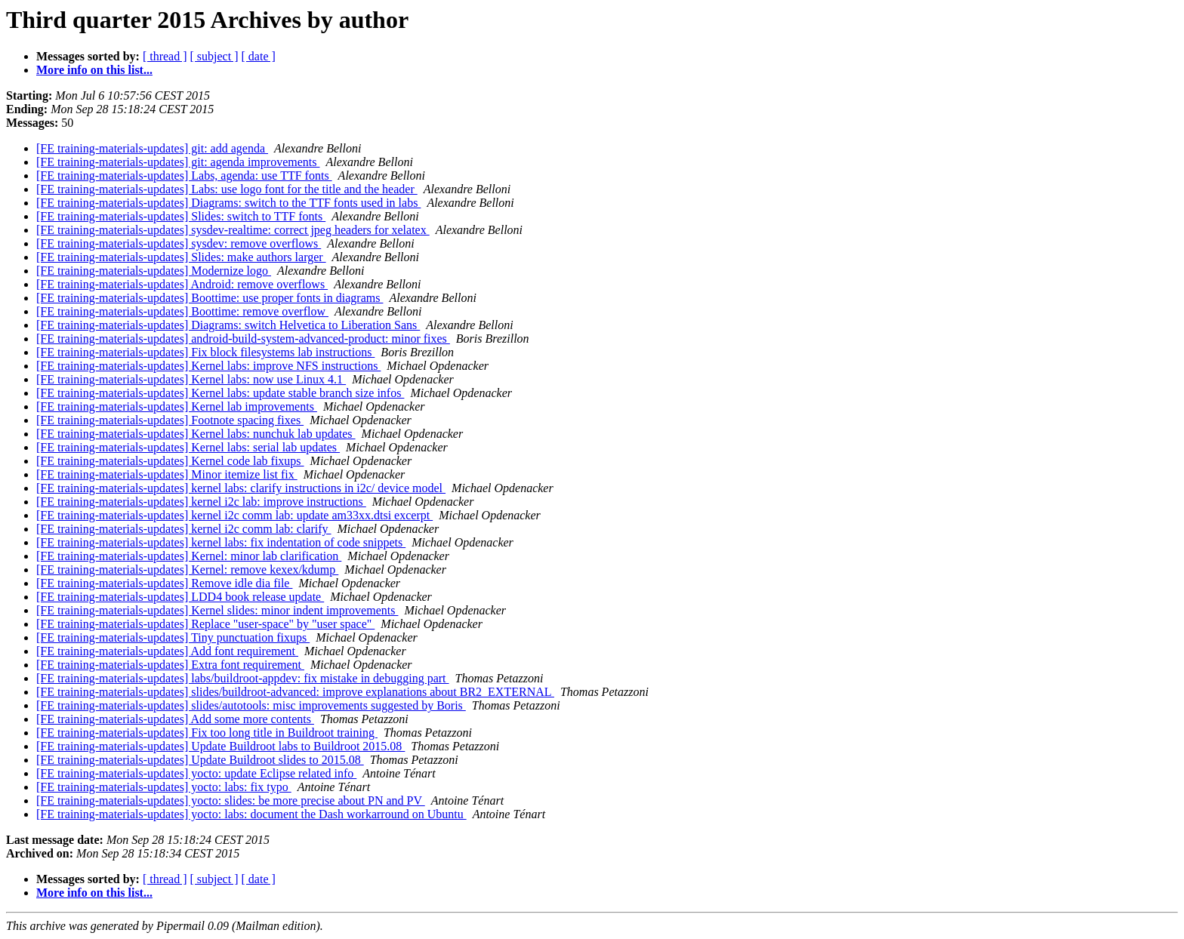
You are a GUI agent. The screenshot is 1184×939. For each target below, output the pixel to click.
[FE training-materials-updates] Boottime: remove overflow (182, 311)
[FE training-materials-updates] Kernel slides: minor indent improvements (217, 610)
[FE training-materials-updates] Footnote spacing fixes (170, 420)
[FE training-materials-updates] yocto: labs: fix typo (163, 786)
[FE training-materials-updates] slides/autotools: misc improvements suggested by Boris (251, 705)
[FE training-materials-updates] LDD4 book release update (180, 596)
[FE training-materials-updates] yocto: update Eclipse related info (196, 773)
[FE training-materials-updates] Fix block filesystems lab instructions (205, 352)
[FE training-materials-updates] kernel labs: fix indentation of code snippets (220, 542)
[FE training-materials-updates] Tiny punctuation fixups (173, 637)
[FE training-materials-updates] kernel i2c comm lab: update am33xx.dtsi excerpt (234, 515)
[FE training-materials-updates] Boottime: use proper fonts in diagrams (209, 297)
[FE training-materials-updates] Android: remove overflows (182, 284)
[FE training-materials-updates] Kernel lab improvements (176, 406)
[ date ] (259, 56)
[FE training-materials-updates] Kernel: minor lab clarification (188, 556)
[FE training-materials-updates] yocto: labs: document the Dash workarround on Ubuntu (251, 814)
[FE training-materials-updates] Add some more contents (175, 719)
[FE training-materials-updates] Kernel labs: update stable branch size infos (220, 392)
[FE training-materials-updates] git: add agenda (152, 148)
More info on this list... (94, 69)
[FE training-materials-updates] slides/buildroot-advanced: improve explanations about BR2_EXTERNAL (295, 691)
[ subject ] (214, 56)
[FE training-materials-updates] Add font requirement (167, 651)
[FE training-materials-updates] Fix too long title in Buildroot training (207, 732)
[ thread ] (165, 56)
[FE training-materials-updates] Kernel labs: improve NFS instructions (208, 365)
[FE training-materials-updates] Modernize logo (153, 270)
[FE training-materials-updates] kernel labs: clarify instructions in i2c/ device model (241, 488)
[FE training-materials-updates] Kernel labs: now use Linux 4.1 (191, 379)
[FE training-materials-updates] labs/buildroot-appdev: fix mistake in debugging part (242, 678)
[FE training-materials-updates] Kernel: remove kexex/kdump (187, 569)
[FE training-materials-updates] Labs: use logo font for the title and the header (227, 189)
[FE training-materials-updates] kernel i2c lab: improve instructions (201, 501)
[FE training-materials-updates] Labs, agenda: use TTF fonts (184, 175)
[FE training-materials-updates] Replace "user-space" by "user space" (205, 623)
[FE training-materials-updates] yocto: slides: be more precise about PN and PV (230, 800)
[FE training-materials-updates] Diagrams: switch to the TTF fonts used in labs (228, 202)
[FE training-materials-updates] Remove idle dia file (164, 583)
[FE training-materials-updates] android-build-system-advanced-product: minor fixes (243, 338)
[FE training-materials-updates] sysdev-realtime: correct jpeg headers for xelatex (233, 229)
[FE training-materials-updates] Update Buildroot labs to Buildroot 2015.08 (220, 746)
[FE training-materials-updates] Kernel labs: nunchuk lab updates (196, 433)
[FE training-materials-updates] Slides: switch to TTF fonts (180, 216)
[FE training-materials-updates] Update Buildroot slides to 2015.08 (200, 759)
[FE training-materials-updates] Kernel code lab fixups (170, 460)
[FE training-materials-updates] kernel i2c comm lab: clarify (183, 528)
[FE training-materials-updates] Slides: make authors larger (181, 257)
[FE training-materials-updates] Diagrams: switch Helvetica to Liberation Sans (228, 325)
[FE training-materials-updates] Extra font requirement (170, 664)
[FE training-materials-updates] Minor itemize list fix (167, 474)
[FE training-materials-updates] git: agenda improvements (177, 161)
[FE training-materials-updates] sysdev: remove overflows (178, 243)
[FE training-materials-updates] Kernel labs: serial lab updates (188, 447)
